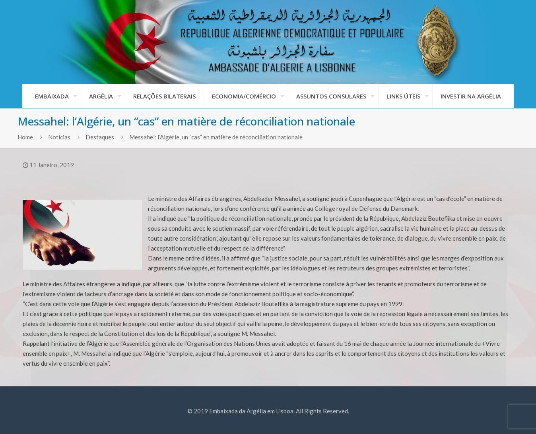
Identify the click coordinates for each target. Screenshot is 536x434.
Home (25, 137)
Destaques (99, 137)
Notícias (59, 137)
